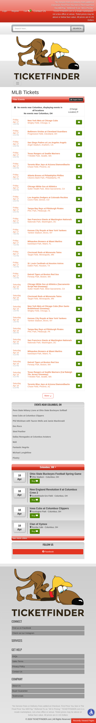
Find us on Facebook (21, 628)
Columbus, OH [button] (47, 467)
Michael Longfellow (22, 452)
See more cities (19, 538)
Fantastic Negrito (21, 447)
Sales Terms (17, 661)
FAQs (14, 656)
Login (4, 11)
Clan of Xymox (38, 524)
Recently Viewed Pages (83, 720)
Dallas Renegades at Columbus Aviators (32, 437)
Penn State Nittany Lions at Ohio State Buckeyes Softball (40, 410)
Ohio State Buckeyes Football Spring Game (55, 473)
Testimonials (17, 696)
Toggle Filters (76, 99)
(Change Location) (73, 110)
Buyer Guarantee (20, 691)
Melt (15, 442)
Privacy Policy (18, 666)
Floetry (16, 458)
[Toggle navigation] (17, 83)
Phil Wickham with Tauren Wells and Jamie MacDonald (39, 421)
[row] (48, 121)
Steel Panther (19, 431)
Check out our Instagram (23, 633)
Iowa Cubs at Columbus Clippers (28, 416)
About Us (16, 686)
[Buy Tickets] (79, 122)
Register (15, 11)
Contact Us (39, 11)
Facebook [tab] (48, 551)
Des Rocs (17, 426)
